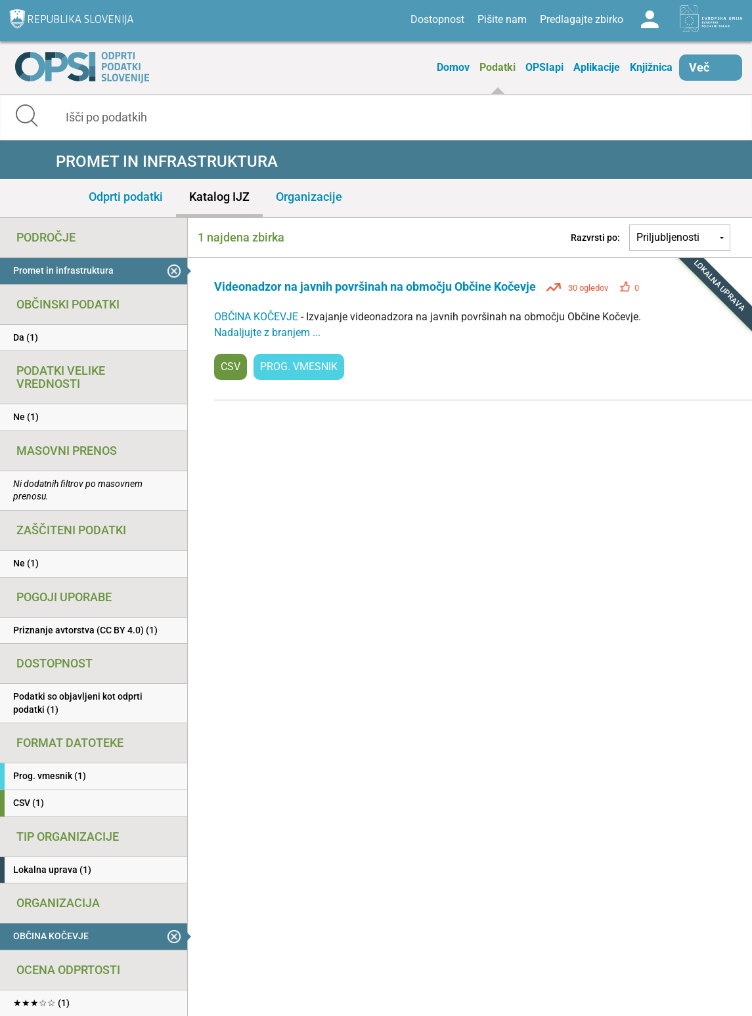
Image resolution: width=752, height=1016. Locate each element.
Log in (649, 19)
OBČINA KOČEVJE (257, 316)
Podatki (497, 67)
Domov (453, 67)
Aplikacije (596, 67)
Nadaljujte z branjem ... (267, 332)
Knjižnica (651, 67)
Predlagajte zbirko (581, 19)
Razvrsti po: (595, 237)
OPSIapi (544, 67)
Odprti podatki (126, 196)
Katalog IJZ (219, 196)
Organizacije (309, 196)
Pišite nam (502, 19)
